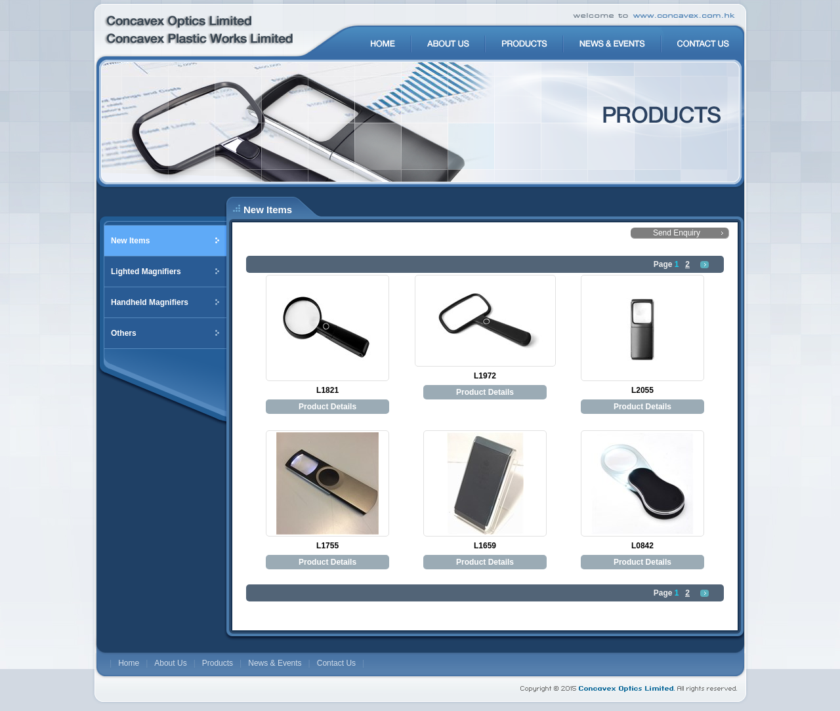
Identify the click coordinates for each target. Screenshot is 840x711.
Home (128, 663)
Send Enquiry (676, 232)
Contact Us (336, 663)
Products (217, 663)
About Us (170, 663)
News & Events (274, 663)
